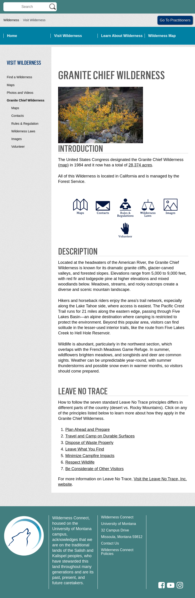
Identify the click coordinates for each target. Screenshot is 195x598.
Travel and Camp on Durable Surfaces (100, 436)
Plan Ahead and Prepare (87, 429)
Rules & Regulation (24, 123)
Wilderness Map (162, 36)
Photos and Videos (20, 92)
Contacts (17, 115)
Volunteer (18, 146)
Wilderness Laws (23, 131)
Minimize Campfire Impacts (89, 455)
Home (12, 36)
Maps (10, 85)
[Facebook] (161, 585)
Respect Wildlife (80, 462)
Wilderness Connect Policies (117, 552)
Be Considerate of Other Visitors (94, 469)
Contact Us (110, 543)
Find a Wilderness (19, 77)
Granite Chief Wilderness (25, 100)
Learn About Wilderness (122, 36)
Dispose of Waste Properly (89, 442)
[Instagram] (180, 585)
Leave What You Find (84, 449)
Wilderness (11, 20)
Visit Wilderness (68, 36)
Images (16, 139)
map (63, 165)
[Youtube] (170, 585)
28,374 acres (140, 165)
